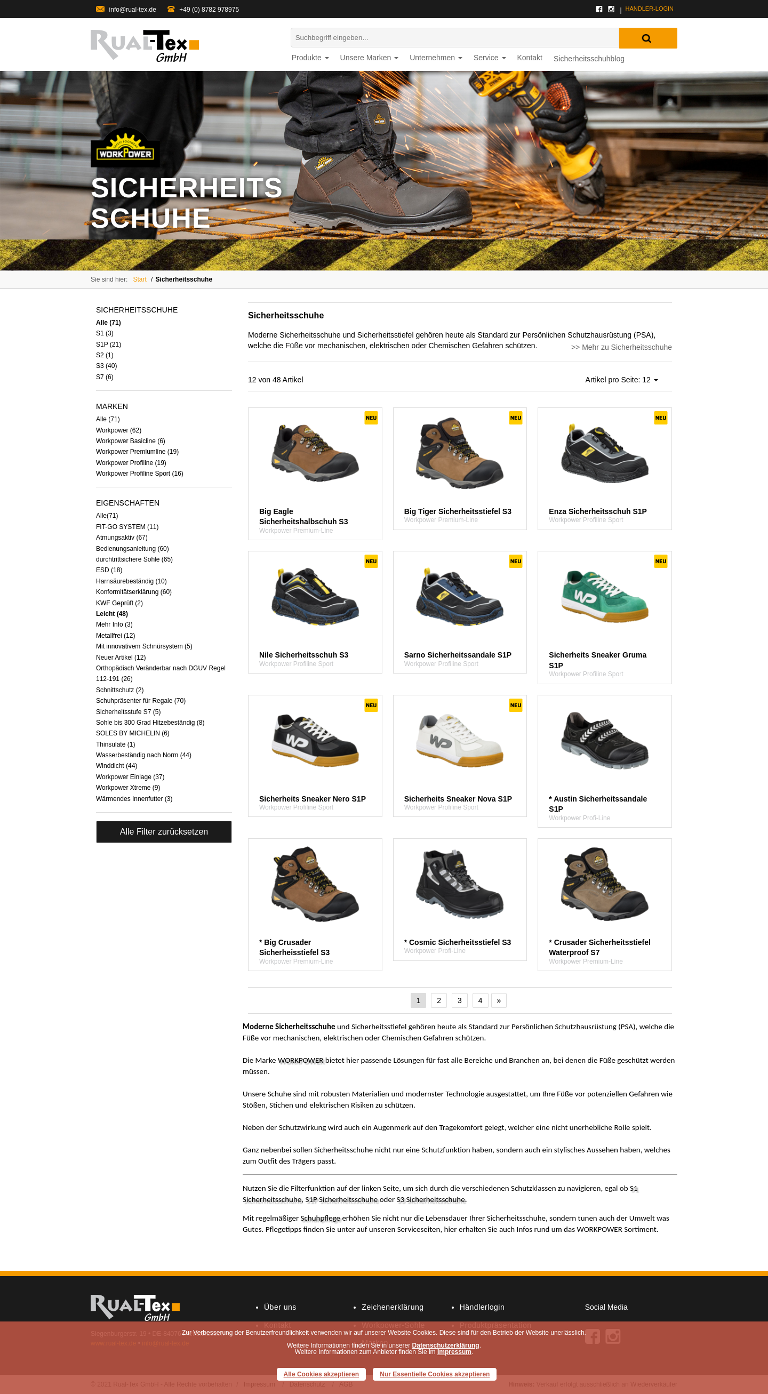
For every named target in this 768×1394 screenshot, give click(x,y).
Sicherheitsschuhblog (589, 58)
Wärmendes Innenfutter (134, 799)
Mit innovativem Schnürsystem (144, 646)
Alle (108, 322)
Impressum (454, 1352)
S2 (105, 355)
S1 (105, 333)
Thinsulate (115, 744)
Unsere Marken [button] (369, 57)
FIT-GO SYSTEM (127, 527)
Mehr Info (114, 624)
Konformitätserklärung (134, 592)
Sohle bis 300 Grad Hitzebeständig (150, 722)
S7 (105, 377)
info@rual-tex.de (126, 9)
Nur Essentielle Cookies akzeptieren (435, 1374)
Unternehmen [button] (436, 57)
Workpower (118, 430)
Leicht (112, 614)
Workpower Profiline (131, 463)
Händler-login (650, 8)
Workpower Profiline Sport (139, 473)
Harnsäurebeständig (131, 581)
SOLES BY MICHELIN (133, 733)
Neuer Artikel (121, 657)
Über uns (280, 1307)
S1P (108, 344)
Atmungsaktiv (122, 537)
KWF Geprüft (119, 603)
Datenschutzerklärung (445, 1345)
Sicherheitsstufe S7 (128, 712)
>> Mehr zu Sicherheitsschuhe (621, 347)
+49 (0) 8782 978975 (203, 9)
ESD (109, 570)
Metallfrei (115, 635)
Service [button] (490, 57)
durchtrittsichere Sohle (134, 559)
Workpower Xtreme (128, 787)
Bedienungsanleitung (132, 548)
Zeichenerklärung (392, 1307)
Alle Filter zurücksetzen (164, 831)
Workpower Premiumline (137, 451)
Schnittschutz (119, 690)
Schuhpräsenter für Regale (141, 700)
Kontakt (529, 57)
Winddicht (116, 766)
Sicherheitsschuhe (183, 279)
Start (139, 279)
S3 (106, 366)
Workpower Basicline (130, 441)
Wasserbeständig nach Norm (143, 755)
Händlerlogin (482, 1307)
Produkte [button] (310, 57)
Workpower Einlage (130, 777)
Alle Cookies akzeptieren (321, 1374)
